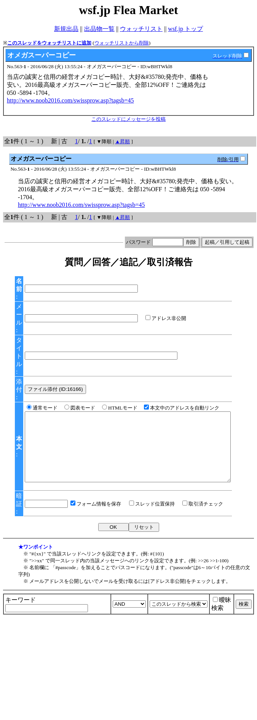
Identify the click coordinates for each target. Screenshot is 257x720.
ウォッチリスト (141, 29)
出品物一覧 (99, 29)
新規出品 (66, 29)
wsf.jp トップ (185, 29)
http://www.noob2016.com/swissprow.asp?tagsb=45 (70, 100)
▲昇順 (122, 141)
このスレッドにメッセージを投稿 (128, 119)
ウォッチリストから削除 (121, 43)
